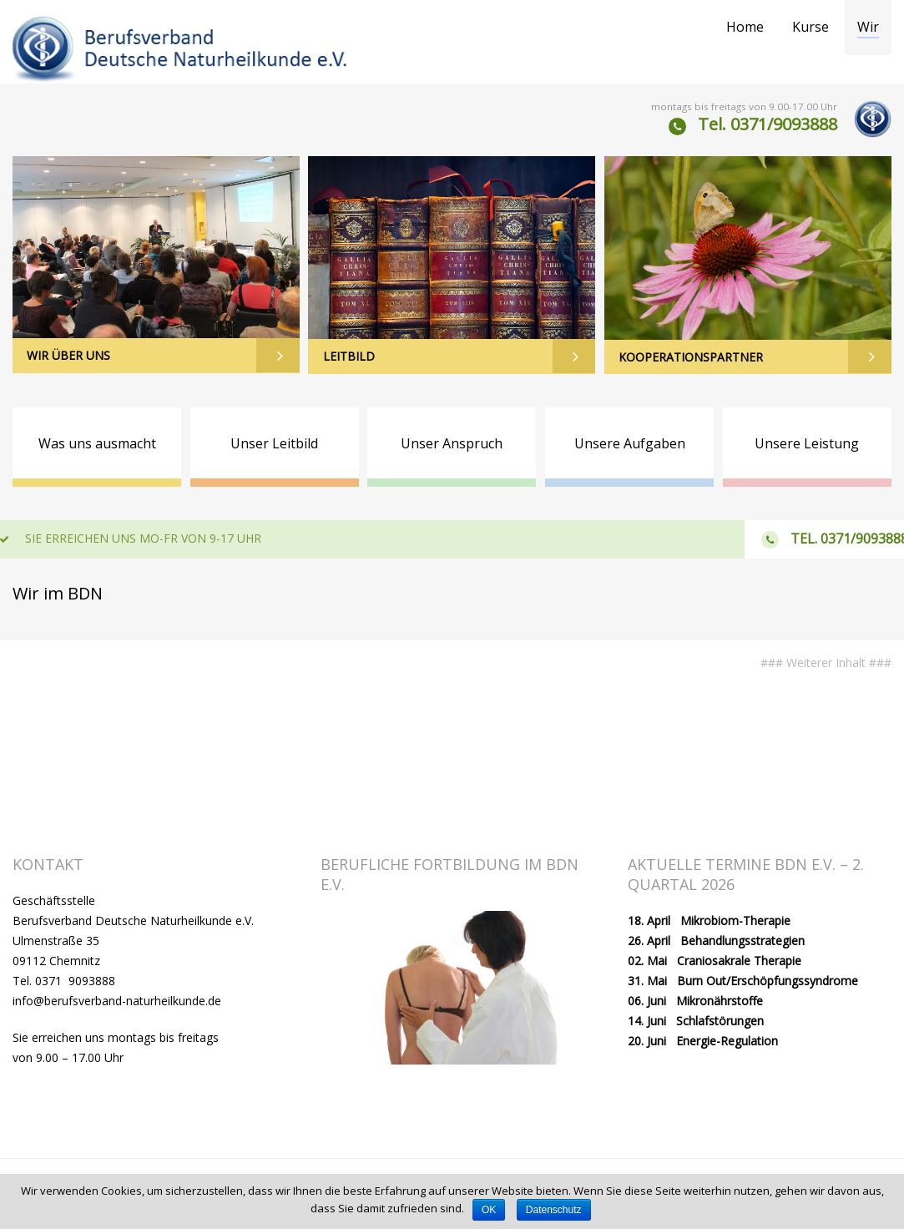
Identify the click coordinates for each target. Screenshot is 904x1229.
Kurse (810, 27)
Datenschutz (554, 1210)
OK (489, 1210)
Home (745, 27)
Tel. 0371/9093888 (767, 124)
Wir (868, 27)
